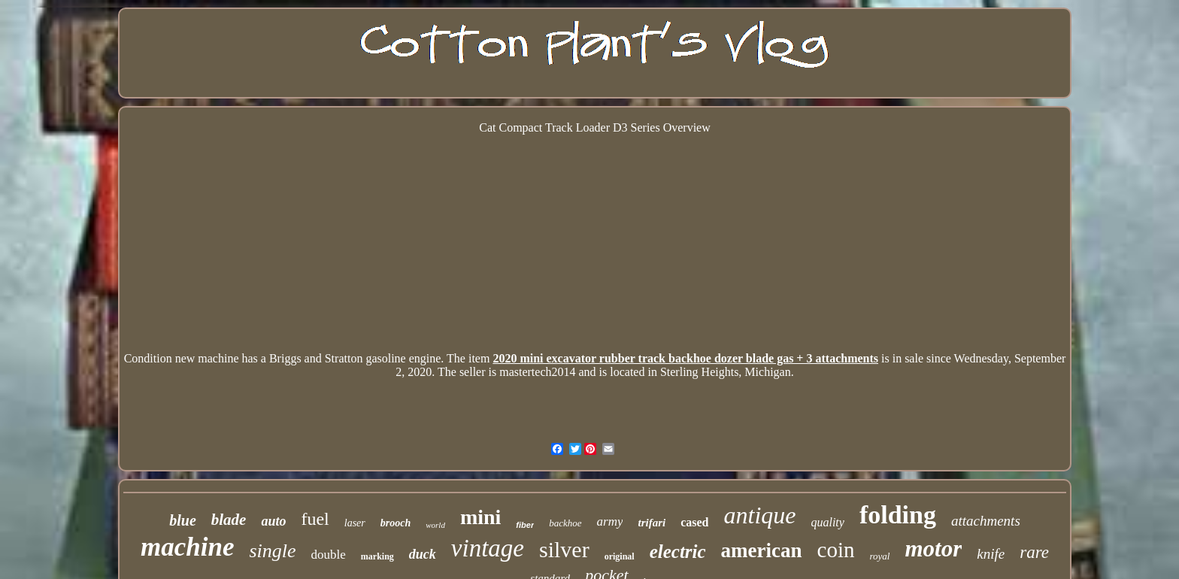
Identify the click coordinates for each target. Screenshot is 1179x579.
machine (187, 547)
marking (377, 556)
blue (182, 520)
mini (480, 517)
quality (827, 522)
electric (678, 551)
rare (1034, 552)
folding (897, 515)
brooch (395, 523)
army (610, 521)
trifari (651, 523)
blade (229, 520)
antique (759, 515)
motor (933, 548)
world (435, 524)
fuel (315, 519)
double (328, 554)
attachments (985, 521)
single (272, 551)
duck (422, 554)
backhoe (565, 523)
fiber (525, 524)
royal (880, 556)
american (761, 550)
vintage (487, 548)
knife (991, 554)
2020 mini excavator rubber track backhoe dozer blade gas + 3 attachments (685, 358)
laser (354, 523)
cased (694, 522)
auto (273, 521)
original (620, 556)
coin (836, 550)
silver (564, 549)
